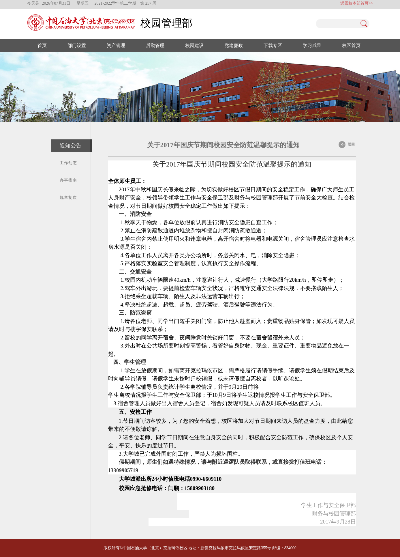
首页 (42, 45)
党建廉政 (233, 45)
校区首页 (351, 45)
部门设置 (76, 45)
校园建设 (194, 45)
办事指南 (68, 180)
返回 (347, 144)
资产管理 (116, 45)
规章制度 (68, 197)
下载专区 (273, 45)
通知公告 (71, 145)
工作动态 (68, 163)
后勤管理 (155, 45)
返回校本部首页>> (356, 3)
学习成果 (312, 45)
